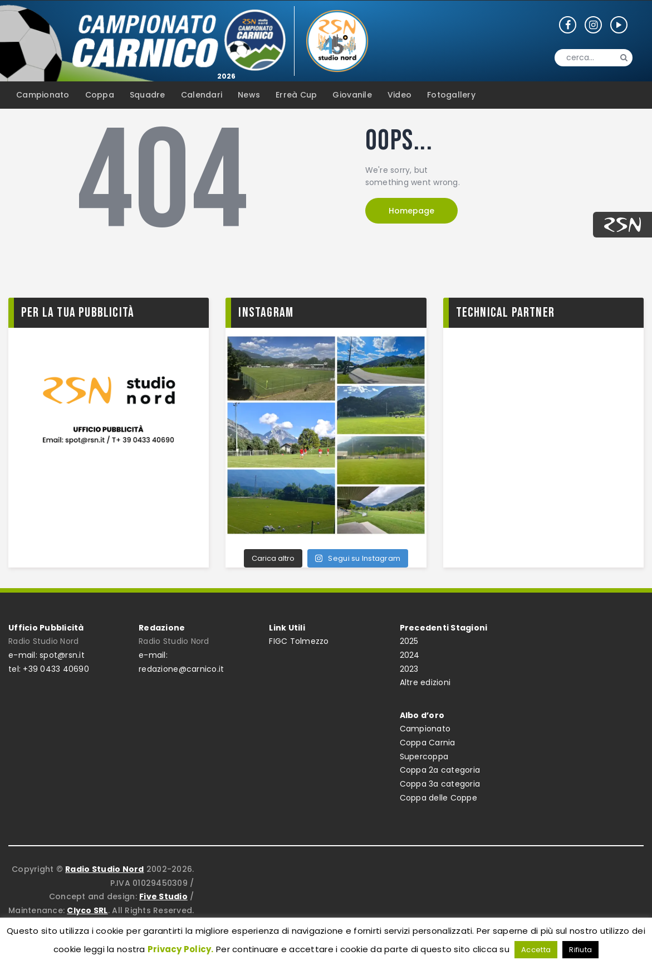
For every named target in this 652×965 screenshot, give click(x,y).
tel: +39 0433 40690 (48, 669)
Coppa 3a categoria (440, 783)
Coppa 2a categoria (440, 769)
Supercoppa (424, 756)
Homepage (411, 210)
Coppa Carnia (427, 742)
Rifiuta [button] (580, 949)
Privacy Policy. (181, 949)
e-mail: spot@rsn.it (46, 655)
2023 (409, 669)
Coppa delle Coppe (438, 797)
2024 (410, 655)
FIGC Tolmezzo (299, 641)
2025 (409, 641)
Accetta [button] (536, 949)
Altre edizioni (425, 682)
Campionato (425, 728)
